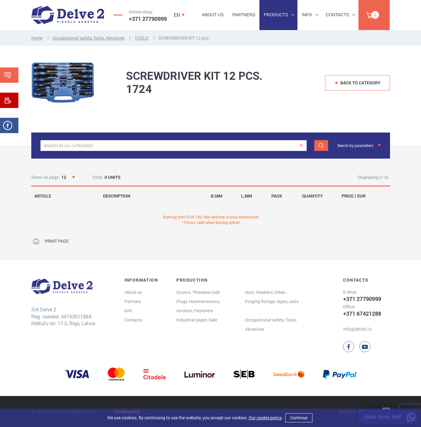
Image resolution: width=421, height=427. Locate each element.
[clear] (301, 145)
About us (213, 14)
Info (307, 14)
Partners (243, 14)
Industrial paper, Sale (196, 320)
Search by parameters (355, 145)
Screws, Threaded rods (198, 292)
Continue (299, 418)
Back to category (360, 83)
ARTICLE (42, 196)
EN (177, 15)
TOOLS (141, 38)
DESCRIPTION (116, 196)
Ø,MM (216, 196)
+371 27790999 (148, 18)
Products (276, 14)
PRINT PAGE (57, 241)
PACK (276, 196)
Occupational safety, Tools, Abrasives (88, 38)
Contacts (337, 14)
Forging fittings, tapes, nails (272, 301)
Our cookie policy (265, 418)
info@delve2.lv (357, 329)
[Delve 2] (67, 15)
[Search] (321, 145)
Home (37, 38)
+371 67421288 (362, 313)
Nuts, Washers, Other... (267, 292)
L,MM (246, 196)
